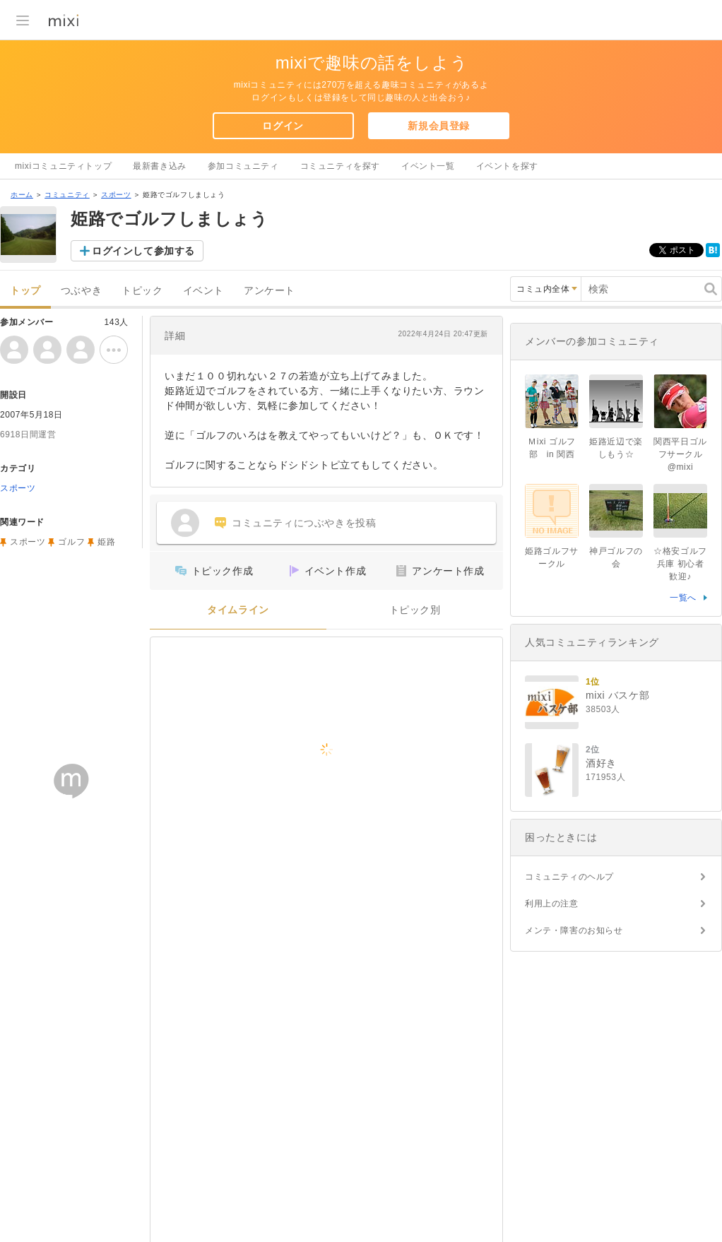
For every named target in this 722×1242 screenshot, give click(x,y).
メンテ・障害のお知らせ (574, 930)
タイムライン (238, 610)
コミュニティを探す (340, 166)
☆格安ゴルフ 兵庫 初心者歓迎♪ (680, 563)
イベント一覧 (428, 166)
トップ (25, 290)
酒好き (601, 763)
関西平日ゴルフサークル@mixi (680, 454)
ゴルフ (71, 542)
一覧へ (683, 598)
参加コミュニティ (243, 166)
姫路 (106, 542)
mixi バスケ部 (617, 695)
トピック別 (415, 610)
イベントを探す (507, 166)
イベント (203, 290)
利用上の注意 (552, 904)
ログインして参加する (143, 250)
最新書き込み (160, 166)
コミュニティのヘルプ (569, 877)
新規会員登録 (439, 125)
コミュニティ (67, 195)
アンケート (269, 290)
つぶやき (81, 290)
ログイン (282, 125)
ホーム (22, 195)
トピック (142, 290)
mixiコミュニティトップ (63, 166)
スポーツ (116, 195)
